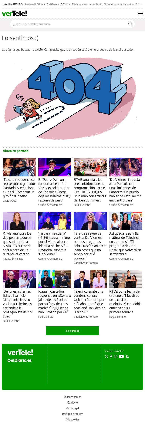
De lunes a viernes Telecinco (131, 4)
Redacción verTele (13, 258)
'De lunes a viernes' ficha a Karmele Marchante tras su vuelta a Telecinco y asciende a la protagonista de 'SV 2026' (17, 303)
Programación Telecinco (35, 4)
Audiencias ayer (96, 4)
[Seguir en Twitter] (106, 356)
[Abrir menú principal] (140, 13)
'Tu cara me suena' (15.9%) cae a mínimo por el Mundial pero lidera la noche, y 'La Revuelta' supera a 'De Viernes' (54, 243)
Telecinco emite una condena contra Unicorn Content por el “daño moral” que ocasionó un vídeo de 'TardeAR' (89, 301)
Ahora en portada (15, 151)
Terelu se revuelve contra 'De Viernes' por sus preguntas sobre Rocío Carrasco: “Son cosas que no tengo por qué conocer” (90, 245)
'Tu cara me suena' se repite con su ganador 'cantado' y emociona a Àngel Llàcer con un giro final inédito (19, 187)
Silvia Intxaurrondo (80, 4)
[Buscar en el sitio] (68, 24)
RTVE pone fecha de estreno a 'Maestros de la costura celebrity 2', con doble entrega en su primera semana (125, 301)
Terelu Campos (53, 4)
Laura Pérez (9, 200)
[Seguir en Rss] (127, 356)
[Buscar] (130, 24)
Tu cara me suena (111, 4)
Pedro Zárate (45, 316)
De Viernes (65, 4)
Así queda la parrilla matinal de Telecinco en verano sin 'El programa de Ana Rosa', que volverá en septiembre (125, 243)
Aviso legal (72, 408)
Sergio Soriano (82, 204)
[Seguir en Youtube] (121, 356)
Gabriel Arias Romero (50, 204)
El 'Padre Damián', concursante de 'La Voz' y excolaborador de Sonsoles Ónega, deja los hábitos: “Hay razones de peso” (54, 189)
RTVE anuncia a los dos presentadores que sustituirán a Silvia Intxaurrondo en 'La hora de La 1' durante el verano (17, 243)
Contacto (72, 402)
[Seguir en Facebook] (111, 356)
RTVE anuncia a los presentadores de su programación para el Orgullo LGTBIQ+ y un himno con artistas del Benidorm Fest (90, 189)
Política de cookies (72, 413)
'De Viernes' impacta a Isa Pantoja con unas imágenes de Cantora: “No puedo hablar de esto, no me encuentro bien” (125, 189)
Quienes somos (72, 396)
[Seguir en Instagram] (115, 356)
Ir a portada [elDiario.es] (72, 330)
